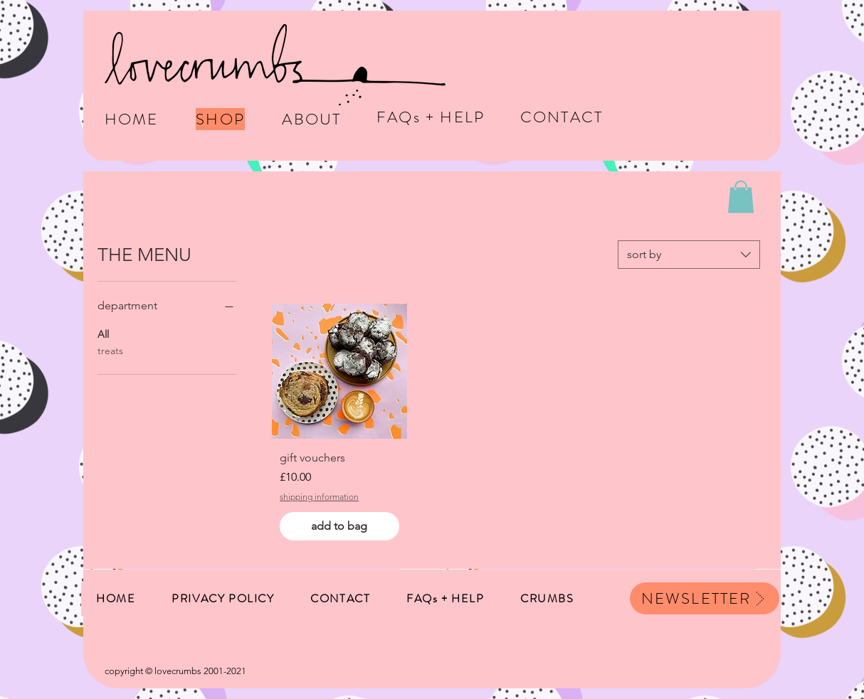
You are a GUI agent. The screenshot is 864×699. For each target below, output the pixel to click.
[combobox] (689, 254)
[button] (740, 197)
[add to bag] (339, 526)
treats (110, 350)
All (103, 333)
